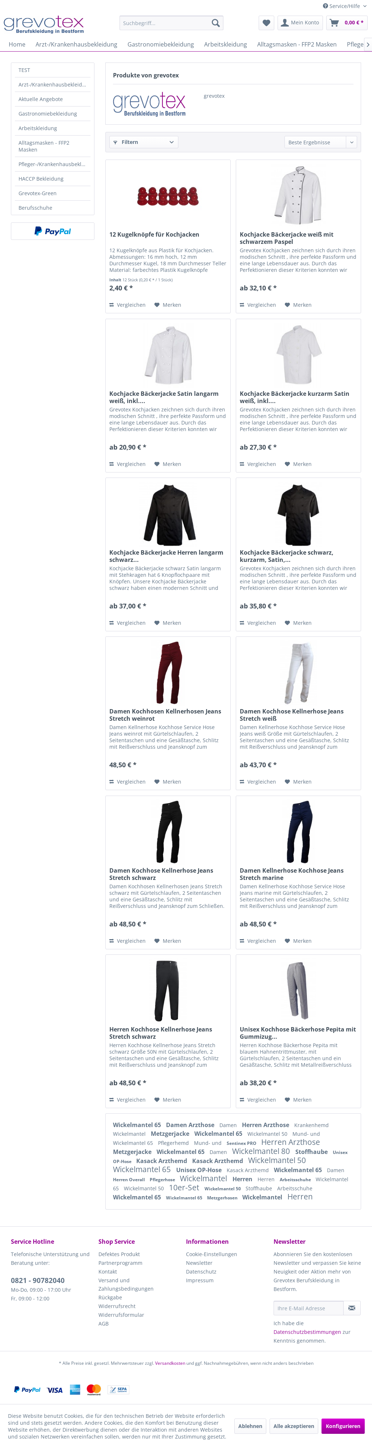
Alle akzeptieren (294, 1426)
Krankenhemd (311, 1125)
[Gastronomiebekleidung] (160, 44)
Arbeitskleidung (38, 128)
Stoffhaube (312, 1152)
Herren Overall (129, 1179)
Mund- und (306, 1133)
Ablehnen (250, 1426)
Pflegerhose (163, 1179)
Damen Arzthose (191, 1125)
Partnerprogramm (120, 1262)
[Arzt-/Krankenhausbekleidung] (76, 44)
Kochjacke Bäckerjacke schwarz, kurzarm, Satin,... (286, 556)
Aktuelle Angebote (41, 99)
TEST (24, 70)
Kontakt (107, 1271)
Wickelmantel (130, 1133)
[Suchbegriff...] (172, 23)
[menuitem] (172, 23)
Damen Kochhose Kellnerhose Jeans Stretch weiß (292, 715)
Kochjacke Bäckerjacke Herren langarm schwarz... (166, 556)
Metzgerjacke (171, 1134)
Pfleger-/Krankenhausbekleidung (54, 164)
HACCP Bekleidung (41, 178)
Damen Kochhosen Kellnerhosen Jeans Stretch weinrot (165, 715)
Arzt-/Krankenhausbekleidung (54, 84)
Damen (228, 1125)
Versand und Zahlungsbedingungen (126, 1284)
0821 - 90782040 (38, 1280)
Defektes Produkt (119, 1254)
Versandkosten (170, 1363)
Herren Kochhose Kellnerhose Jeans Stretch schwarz (160, 1033)
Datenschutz (201, 1271)
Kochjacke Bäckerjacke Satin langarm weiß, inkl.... (164, 397)
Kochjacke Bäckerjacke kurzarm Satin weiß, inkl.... (294, 397)
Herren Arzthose (266, 1125)
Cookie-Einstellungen (211, 1254)
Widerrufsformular (121, 1314)
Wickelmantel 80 (262, 1151)
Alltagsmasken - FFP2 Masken (44, 146)
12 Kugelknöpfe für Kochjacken (154, 234)
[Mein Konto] (300, 23)
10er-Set (185, 1187)
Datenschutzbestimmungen (307, 1331)
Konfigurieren (343, 1426)
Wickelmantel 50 (268, 1133)
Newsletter (199, 1262)
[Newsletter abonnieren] (352, 1308)
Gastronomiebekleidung (48, 113)
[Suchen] (215, 23)
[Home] (17, 44)
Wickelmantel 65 (137, 1125)
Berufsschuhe (35, 207)
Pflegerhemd (174, 1142)
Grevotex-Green (38, 193)
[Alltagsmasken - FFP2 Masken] (297, 44)
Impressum (200, 1280)
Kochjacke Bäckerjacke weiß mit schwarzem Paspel (286, 238)
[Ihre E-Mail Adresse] (309, 1308)
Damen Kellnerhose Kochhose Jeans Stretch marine (292, 874)
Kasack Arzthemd (162, 1161)
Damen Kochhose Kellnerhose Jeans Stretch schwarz (161, 874)
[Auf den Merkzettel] (167, 305)
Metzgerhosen (223, 1198)
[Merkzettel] (266, 23)
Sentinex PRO (242, 1143)
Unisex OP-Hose (199, 1170)
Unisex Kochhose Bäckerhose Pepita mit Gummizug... (298, 1033)
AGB (103, 1323)
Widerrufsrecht (117, 1306)
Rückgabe (110, 1297)
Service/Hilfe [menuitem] (342, 6)
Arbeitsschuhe (296, 1179)
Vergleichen (127, 304)
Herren (243, 1179)
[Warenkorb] (347, 23)
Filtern (125, 141)
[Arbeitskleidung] (225, 44)
